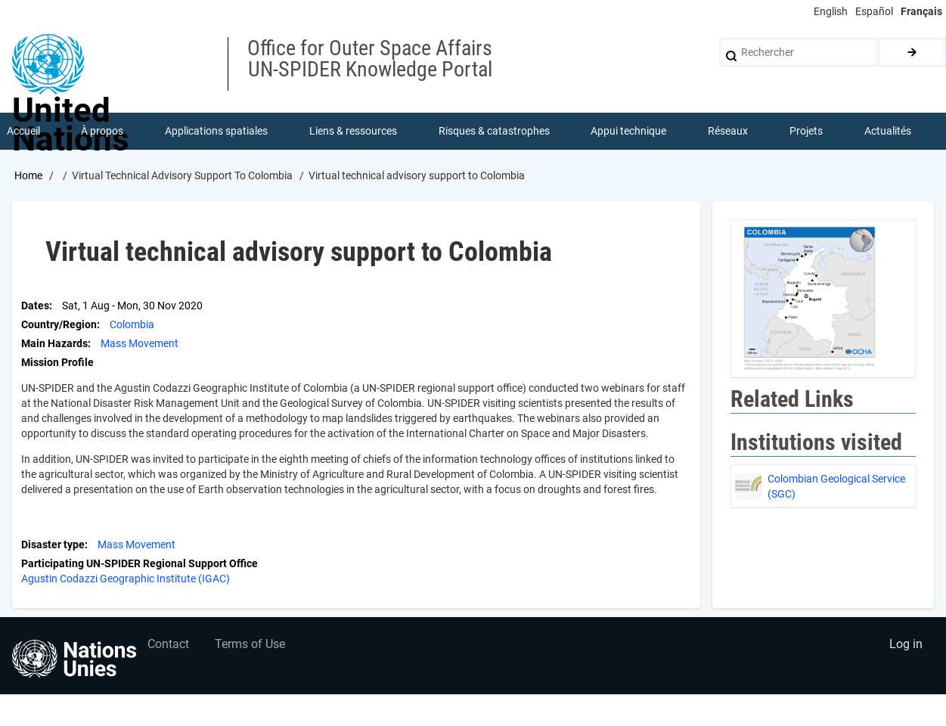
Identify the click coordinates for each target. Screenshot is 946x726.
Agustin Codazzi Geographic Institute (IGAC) (125, 579)
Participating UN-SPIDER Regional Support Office (139, 564)
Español (874, 11)
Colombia (132, 325)
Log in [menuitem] (905, 647)
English (831, 11)
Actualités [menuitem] (887, 132)
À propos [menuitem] (103, 132)
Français (921, 11)
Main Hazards (54, 344)
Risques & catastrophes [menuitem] (494, 132)
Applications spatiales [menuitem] (217, 132)
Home (28, 176)
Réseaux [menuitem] (729, 132)
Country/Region (59, 325)
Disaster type (53, 545)
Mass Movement (139, 344)
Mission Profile (57, 363)
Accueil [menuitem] (23, 132)
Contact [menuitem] (169, 647)
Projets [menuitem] (806, 132)
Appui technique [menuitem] (629, 132)
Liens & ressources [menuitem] (353, 132)
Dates (35, 306)
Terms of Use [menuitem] (251, 647)
